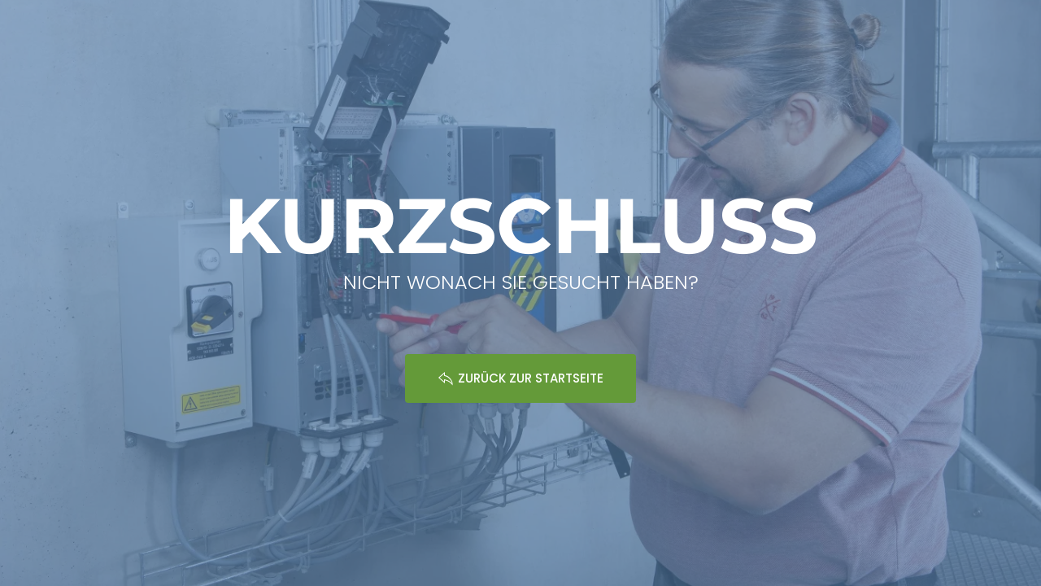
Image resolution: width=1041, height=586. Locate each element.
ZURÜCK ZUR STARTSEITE (520, 378)
